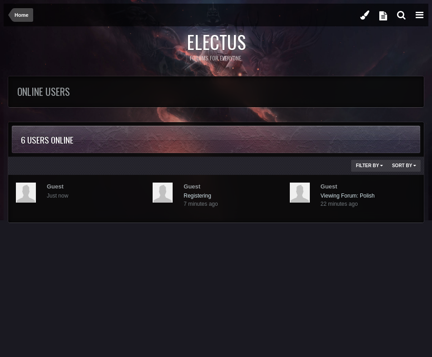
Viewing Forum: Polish (348, 196)
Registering (197, 196)
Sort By (404, 165)
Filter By (369, 165)
